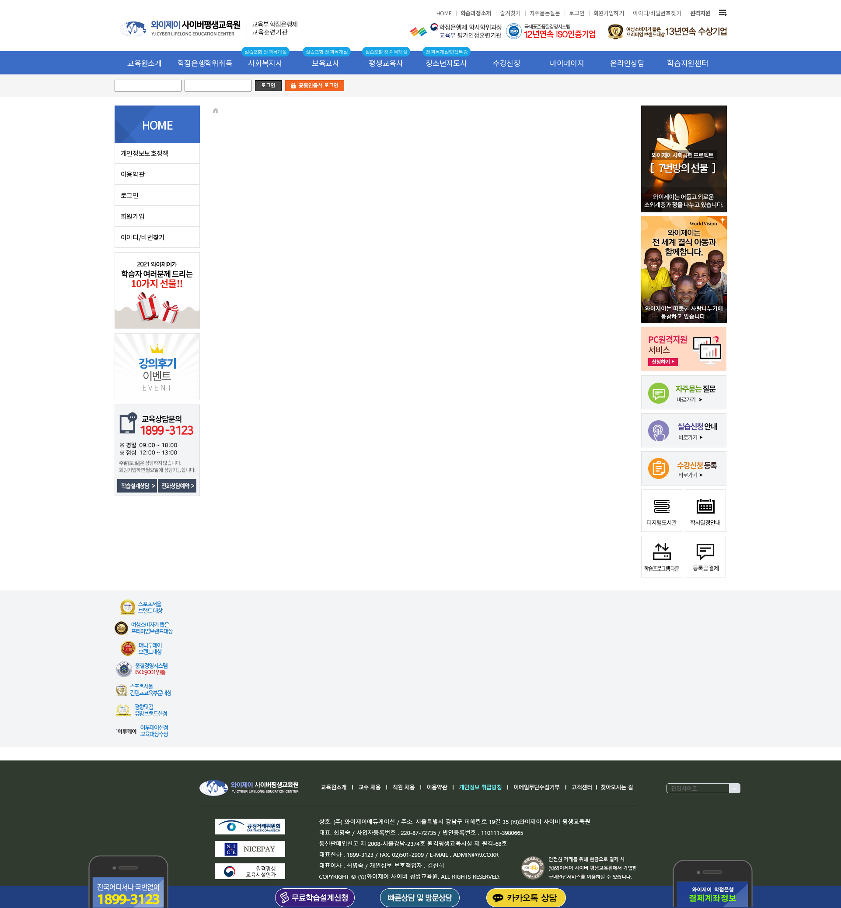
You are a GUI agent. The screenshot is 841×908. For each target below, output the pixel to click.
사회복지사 (265, 62)
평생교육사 (386, 62)
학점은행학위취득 (205, 62)
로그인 (576, 13)
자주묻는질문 (545, 13)
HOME (444, 13)
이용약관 (133, 174)
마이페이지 (567, 62)
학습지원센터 (687, 62)
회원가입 (133, 216)
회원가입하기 (608, 13)
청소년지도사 (446, 62)
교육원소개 (144, 62)
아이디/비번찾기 (143, 237)
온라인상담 (627, 62)
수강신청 (506, 62)
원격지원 (700, 13)
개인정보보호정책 (145, 153)
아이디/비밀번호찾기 (657, 13)
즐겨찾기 (510, 13)
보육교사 (325, 62)
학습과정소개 (476, 13)
